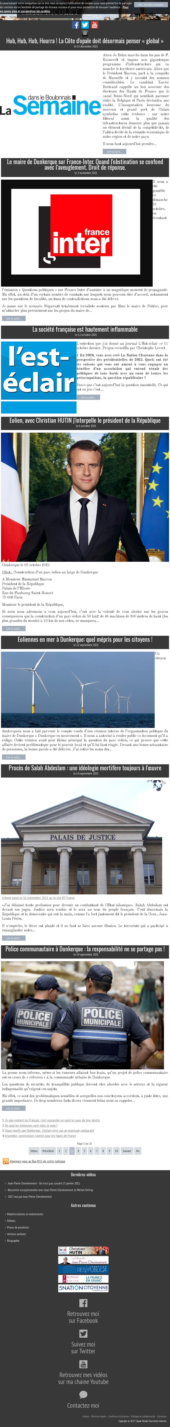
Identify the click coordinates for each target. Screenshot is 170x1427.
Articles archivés (16, 1234)
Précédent (48, 1151)
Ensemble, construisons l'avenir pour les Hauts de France (40, 1135)
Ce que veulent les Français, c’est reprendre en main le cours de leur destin (52, 1120)
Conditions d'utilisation (118, 1416)
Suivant (127, 1151)
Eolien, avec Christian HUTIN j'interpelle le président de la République (85, 420)
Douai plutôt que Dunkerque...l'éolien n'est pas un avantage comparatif (49, 1130)
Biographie (13, 1241)
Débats (11, 1221)
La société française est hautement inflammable (85, 328)
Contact (85, 1416)
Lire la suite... (114, 151)
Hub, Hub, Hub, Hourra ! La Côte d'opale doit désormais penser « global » (85, 40)
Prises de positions (18, 1227)
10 (116, 1151)
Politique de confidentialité (143, 1416)
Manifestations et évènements (25, 1214)
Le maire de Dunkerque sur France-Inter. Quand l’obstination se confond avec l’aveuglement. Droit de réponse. (85, 164)
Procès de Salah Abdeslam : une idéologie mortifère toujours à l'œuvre (85, 767)
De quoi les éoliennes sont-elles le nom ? (31, 1125)
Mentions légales (98, 1416)
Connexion (162, 1416)
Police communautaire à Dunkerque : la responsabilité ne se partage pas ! (85, 948)
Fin (137, 1151)
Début (34, 1151)
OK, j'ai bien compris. (151, 4)
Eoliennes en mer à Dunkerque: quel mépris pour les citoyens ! (85, 639)
